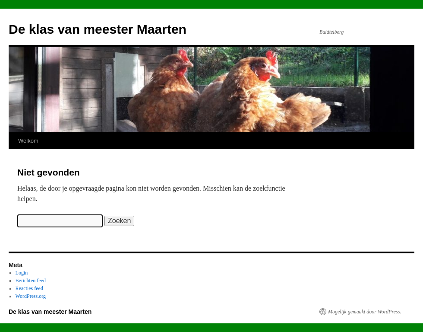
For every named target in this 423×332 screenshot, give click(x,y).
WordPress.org (31, 296)
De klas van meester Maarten (97, 29)
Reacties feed (29, 288)
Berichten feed (31, 281)
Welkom (28, 140)
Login (22, 273)
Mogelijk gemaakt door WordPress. (364, 312)
